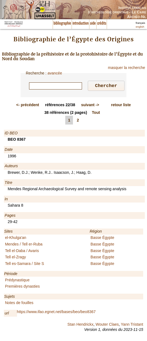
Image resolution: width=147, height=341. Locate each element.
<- (27, 105)
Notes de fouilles (19, 303)
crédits (101, 23)
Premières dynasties (22, 287)
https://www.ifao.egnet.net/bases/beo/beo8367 (56, 312)
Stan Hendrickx (80, 325)
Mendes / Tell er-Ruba (24, 245)
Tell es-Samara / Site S (24, 264)
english (140, 26)
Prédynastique (17, 281)
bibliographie (62, 23)
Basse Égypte (102, 238)
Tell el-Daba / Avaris (22, 251)
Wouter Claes (107, 325)
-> (90, 105)
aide (93, 23)
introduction (80, 23)
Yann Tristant (132, 325)
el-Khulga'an (15, 238)
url (7, 314)
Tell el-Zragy (15, 258)
